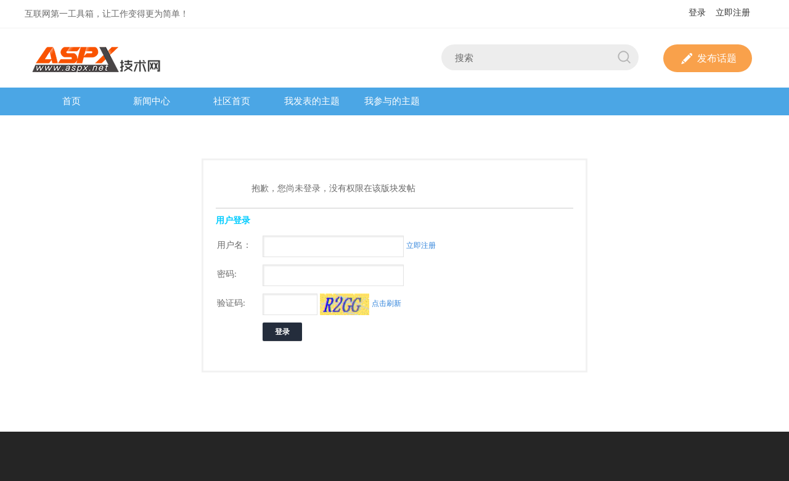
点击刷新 (386, 303)
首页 (71, 101)
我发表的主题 (312, 101)
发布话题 (708, 58)
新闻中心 (151, 101)
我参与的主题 (392, 101)
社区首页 (231, 101)
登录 (697, 12)
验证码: (231, 303)
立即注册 (733, 12)
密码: (227, 274)
